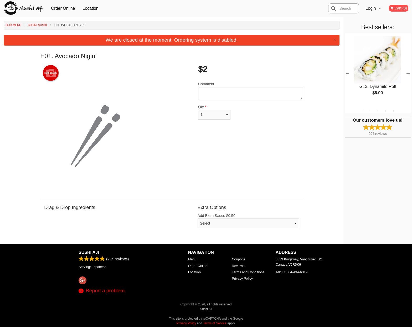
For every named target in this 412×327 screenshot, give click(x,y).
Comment (250, 91)
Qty (214, 112)
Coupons (238, 259)
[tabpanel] (377, 70)
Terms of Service (214, 323)
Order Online (63, 8)
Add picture (51, 73)
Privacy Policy (242, 278)
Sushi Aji (89, 252)
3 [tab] (377, 110)
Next (408, 73)
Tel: (291, 272)
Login (370, 8)
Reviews (238, 266)
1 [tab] (361, 110)
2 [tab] (369, 110)
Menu (192, 259)
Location (91, 8)
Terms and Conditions (248, 272)
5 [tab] (393, 110)
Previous (347, 73)
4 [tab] (385, 110)
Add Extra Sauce (248, 221)
